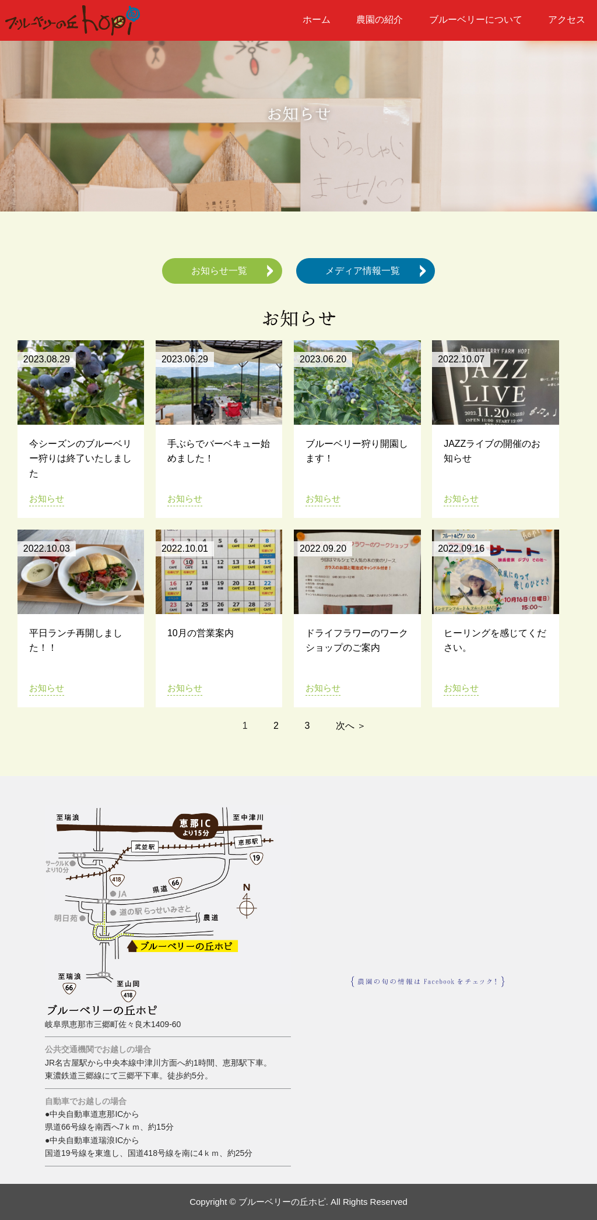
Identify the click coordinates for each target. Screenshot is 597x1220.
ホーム (317, 19)
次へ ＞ (351, 726)
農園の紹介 (379, 19)
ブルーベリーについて (475, 19)
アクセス (566, 19)
